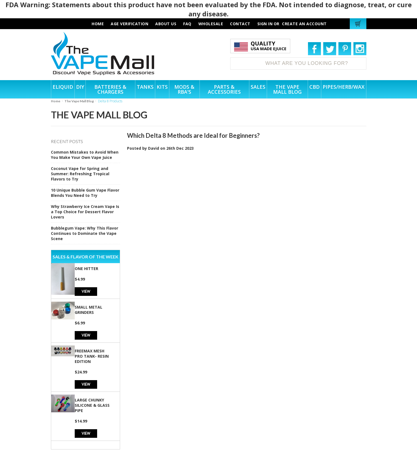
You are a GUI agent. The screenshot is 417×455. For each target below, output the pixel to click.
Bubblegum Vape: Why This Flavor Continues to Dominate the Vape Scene (84, 233)
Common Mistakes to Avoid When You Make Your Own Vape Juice (84, 154)
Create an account (304, 23)
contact (240, 23)
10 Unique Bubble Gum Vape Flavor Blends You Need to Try (85, 192)
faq (187, 23)
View (86, 291)
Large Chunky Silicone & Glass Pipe (92, 405)
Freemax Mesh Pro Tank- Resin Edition (92, 356)
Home (55, 101)
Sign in (265, 23)
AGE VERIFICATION (129, 23)
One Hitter (86, 268)
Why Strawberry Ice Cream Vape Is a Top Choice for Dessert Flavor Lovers (85, 212)
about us (165, 23)
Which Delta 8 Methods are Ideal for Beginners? (193, 135)
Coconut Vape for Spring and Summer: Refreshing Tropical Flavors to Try (80, 174)
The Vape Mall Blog (79, 101)
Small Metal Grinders (88, 309)
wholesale (210, 23)
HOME (98, 23)
